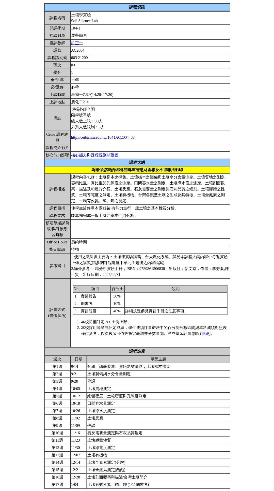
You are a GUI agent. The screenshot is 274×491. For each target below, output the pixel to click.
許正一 (77, 43)
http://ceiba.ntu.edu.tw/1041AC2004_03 (103, 137)
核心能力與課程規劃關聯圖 (94, 155)
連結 (205, 333)
